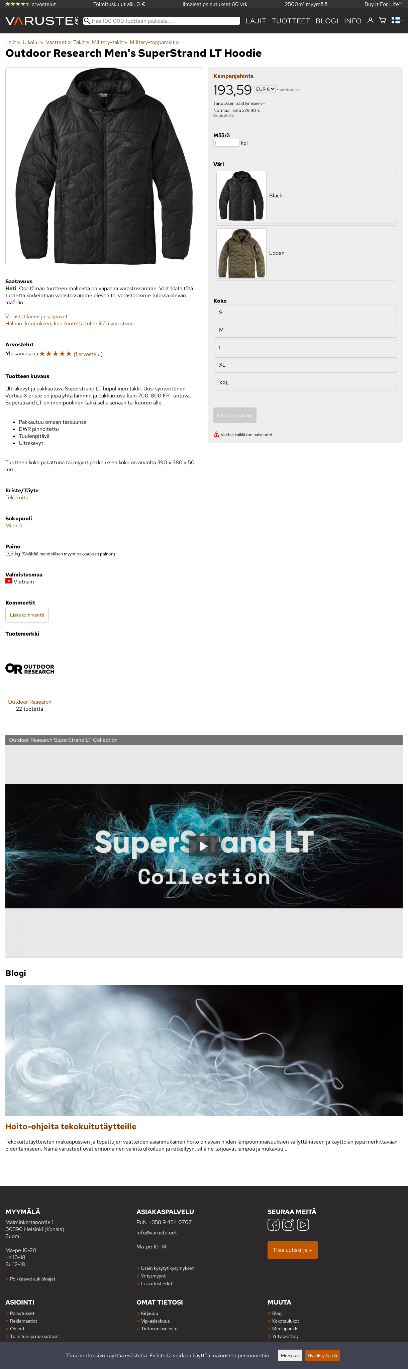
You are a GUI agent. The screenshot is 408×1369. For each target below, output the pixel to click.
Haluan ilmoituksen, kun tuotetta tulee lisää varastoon (69, 323)
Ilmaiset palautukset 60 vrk (215, 4)
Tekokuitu (16, 497)
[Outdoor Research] (29, 683)
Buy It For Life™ (384, 4)
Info (353, 20)
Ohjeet (17, 1328)
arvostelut (30, 4)
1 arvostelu (88, 354)
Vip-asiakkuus (155, 1321)
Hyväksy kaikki (322, 1355)
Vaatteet (58, 42)
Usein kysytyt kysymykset (167, 1268)
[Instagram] (288, 1225)
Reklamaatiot (23, 1321)
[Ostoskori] (382, 21)
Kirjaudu (149, 1313)
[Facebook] (274, 1225)
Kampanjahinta (233, 75)
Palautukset (22, 1313)
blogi (327, 20)
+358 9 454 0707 (170, 1222)
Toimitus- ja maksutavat (34, 1336)
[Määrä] (226, 143)
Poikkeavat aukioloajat (32, 1278)
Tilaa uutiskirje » (292, 1249)
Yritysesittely (285, 1336)
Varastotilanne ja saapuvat (36, 316)
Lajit (256, 20)
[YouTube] (303, 1225)
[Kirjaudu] (370, 21)
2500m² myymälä (306, 4)
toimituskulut (290, 90)
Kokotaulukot (285, 1321)
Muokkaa (290, 1355)
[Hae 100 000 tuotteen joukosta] (161, 21)
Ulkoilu (33, 42)
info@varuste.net (156, 1232)
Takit (81, 42)
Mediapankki (285, 1328)
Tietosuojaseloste (159, 1328)
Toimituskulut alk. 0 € (119, 4)
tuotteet (291, 20)
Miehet (13, 525)
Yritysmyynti (154, 1275)
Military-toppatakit (154, 42)
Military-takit (109, 42)
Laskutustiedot (156, 1283)
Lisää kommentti (27, 615)
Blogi (277, 1313)
